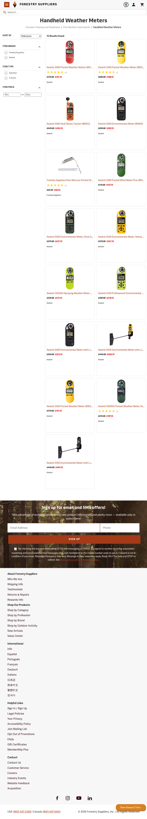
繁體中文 (12, 690)
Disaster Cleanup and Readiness (43, 27)
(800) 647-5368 (22, 811)
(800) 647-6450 (51, 811)
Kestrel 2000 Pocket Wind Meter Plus (122, 180)
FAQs (10, 739)
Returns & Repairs (18, 594)
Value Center (15, 636)
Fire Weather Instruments (76, 27)
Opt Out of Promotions (20, 734)
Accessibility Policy (19, 724)
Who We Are (14, 579)
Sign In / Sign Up (17, 708)
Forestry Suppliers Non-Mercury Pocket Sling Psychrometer (82, 180)
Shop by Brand (16, 620)
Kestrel (49, 82)
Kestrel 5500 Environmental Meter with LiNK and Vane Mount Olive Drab (89, 462)
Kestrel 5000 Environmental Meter (120, 123)
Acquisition (14, 788)
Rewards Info (15, 600)
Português (13, 659)
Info (9, 649)
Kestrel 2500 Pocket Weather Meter (70, 406)
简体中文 (12, 685)
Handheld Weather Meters (107, 27)
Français (12, 664)
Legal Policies (15, 713)
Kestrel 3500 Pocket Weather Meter (121, 67)
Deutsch (12, 669)
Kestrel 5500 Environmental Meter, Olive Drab (75, 236)
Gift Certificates (17, 744)
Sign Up (74, 539)
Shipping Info (15, 584)
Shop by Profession (18, 615)
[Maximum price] (33, 95)
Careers (12, 773)
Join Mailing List (17, 729)
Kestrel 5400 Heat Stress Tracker (68, 123)
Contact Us (14, 762)
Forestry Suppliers (54, 195)
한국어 (11, 695)
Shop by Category (18, 610)
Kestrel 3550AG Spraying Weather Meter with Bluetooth (80, 293)
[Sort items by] (31, 36)
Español (12, 654)
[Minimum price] (12, 95)
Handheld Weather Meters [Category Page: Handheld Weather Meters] (73, 21)
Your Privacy (14, 718)
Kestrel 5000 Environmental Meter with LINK (74, 349)
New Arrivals (15, 631)
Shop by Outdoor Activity (22, 625)
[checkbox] (5, 52)
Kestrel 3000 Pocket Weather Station (70, 67)
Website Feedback (18, 783)
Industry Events (16, 778)
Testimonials (15, 589)
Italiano (11, 674)
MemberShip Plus (17, 749)
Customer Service (18, 768)
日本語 (11, 680)
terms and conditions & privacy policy (79, 559)
